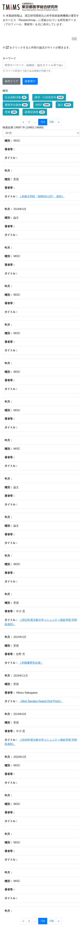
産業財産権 (35, 112)
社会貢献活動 (16, 97)
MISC (43, 104)
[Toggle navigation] (74, 38)
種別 (5, 90)
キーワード (9, 58)
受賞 (11, 112)
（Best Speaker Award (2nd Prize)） (41, 701)
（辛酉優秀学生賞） (31, 662)
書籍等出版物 (16, 104)
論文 (64, 104)
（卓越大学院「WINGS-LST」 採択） (41, 196)
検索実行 (30, 81)
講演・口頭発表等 (49, 97)
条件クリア (11, 81)
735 (51, 122)
